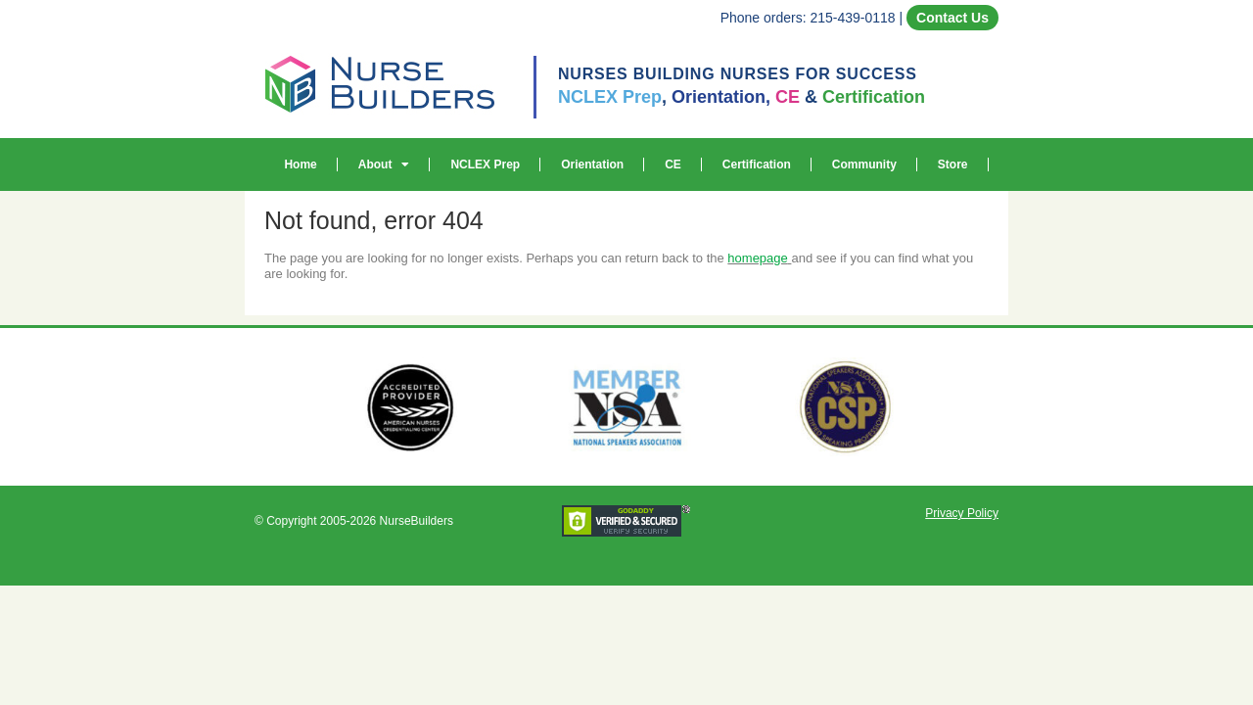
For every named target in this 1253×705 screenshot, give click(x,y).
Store (953, 164)
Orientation (592, 164)
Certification (756, 164)
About (384, 164)
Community (864, 164)
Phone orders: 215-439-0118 (808, 17)
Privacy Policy (961, 513)
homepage (757, 258)
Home (300, 164)
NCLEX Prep (485, 164)
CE (673, 164)
